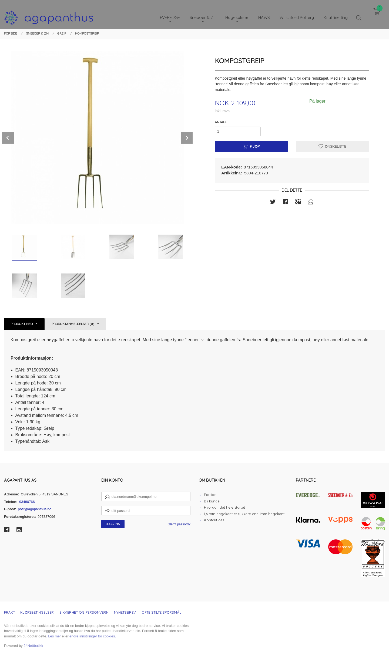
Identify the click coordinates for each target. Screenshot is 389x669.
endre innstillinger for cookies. (92, 636)
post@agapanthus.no (34, 509)
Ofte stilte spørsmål (161, 612)
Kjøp (251, 146)
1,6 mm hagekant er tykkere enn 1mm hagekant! (244, 514)
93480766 (27, 502)
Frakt (9, 612)
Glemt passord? (178, 524)
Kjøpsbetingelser (37, 612)
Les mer (54, 636)
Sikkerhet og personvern (84, 612)
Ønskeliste (332, 146)
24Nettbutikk (33, 646)
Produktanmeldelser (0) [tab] (73, 324)
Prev (8, 138)
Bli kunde (212, 501)
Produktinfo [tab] (22, 324)
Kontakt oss (214, 520)
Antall (220, 122)
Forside (210, 494)
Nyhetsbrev (125, 612)
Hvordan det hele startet (224, 507)
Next (187, 138)
